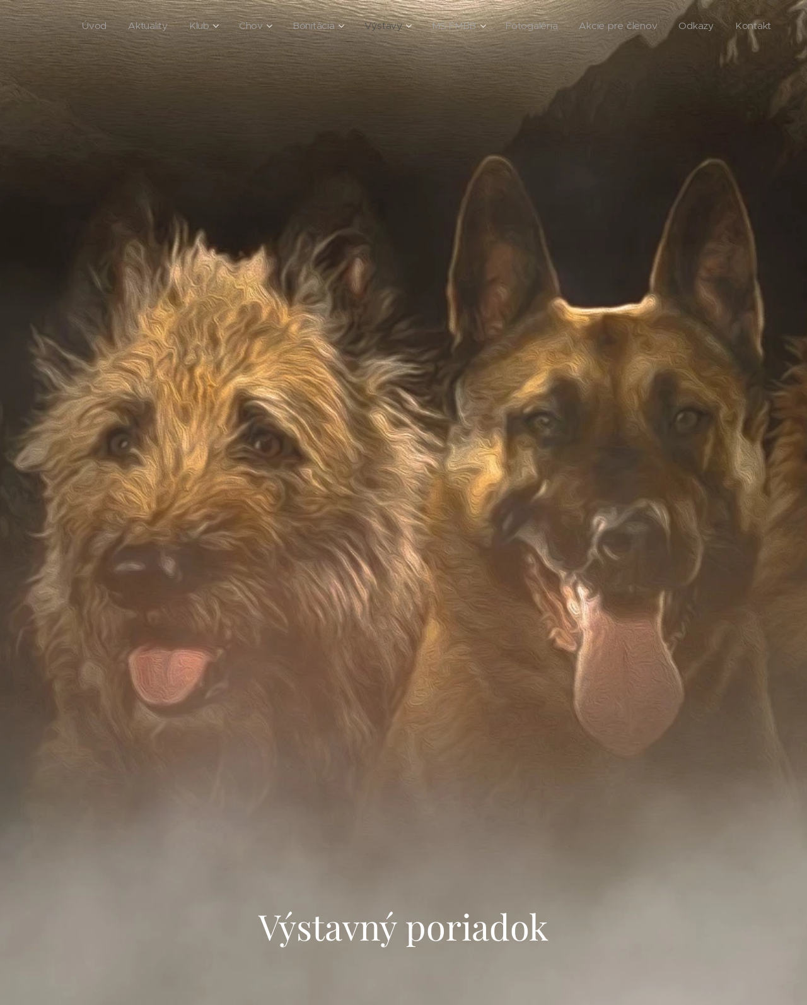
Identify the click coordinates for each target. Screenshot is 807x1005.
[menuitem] (141, 26)
